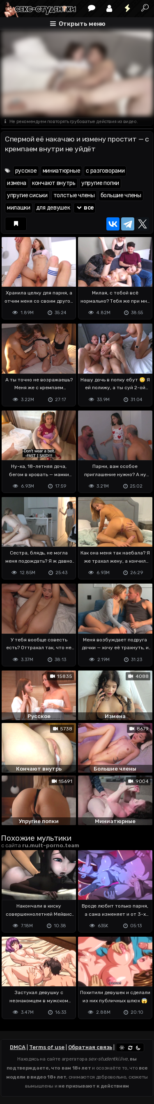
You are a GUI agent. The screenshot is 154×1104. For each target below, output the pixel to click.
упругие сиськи (27, 195)
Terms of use (46, 1047)
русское (26, 170)
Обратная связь (90, 1047)
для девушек (53, 207)
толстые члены (74, 195)
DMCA (17, 1047)
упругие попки (100, 183)
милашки (18, 207)
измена (16, 183)
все (85, 207)
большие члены (121, 195)
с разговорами (105, 170)
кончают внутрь (54, 183)
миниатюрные (61, 170)
